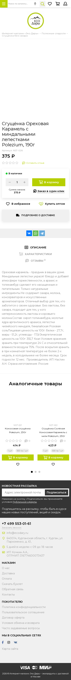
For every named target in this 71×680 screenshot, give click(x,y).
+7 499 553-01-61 (16, 524)
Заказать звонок (11, 527)
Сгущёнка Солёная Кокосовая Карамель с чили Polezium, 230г (53, 432)
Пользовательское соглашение (23, 612)
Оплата (7, 578)
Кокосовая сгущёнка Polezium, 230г (17, 430)
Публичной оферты (25, 501)
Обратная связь (12, 589)
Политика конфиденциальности (24, 607)
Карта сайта (10, 649)
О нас (6, 568)
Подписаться (56, 492)
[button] (32, 472)
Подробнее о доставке (38, 215)
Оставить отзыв (33, 162)
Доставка (8, 573)
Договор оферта (13, 617)
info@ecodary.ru (17, 533)
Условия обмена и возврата (21, 623)
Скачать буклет (12, 584)
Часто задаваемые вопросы (21, 628)
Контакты (8, 594)
